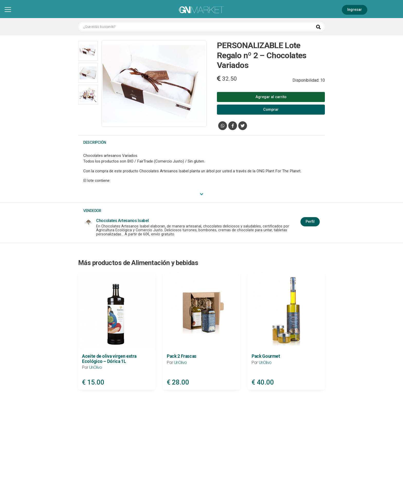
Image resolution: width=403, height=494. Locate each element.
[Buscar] (318, 27)
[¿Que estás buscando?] (201, 26)
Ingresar (354, 9)
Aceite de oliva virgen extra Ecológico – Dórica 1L (109, 359)
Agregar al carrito (271, 97)
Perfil (310, 221)
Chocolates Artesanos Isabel (122, 220)
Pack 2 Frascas (181, 356)
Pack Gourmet (266, 356)
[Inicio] (201, 10)
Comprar (271, 109)
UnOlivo (95, 367)
